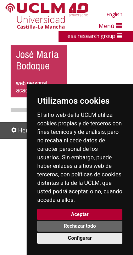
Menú (110, 26)
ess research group (94, 35)
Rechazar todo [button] (80, 226)
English (114, 14)
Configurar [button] (80, 238)
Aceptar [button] (80, 214)
